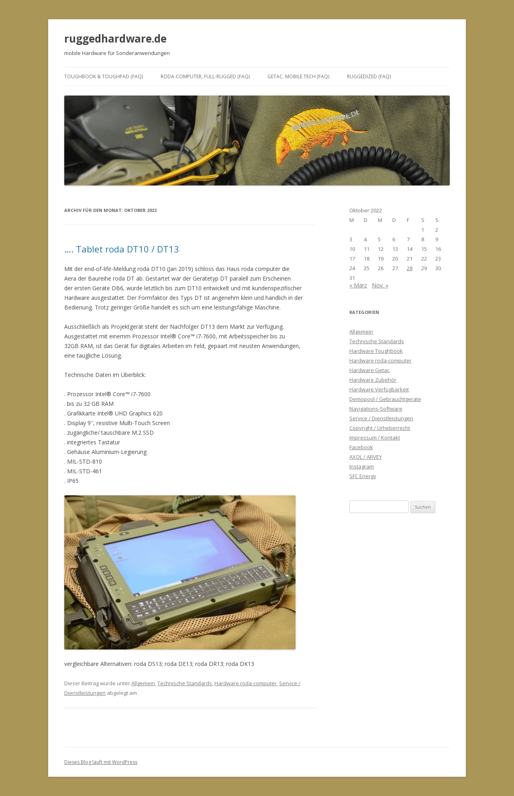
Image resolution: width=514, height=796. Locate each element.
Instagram (361, 466)
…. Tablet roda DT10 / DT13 (121, 249)
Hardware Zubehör (372, 379)
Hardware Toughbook (376, 350)
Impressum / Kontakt (374, 437)
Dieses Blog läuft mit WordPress (100, 762)
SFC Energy (362, 476)
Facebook (361, 447)
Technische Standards (184, 683)
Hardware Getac (369, 370)
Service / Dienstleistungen (381, 418)
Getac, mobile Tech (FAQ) (298, 76)
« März (358, 285)
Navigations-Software (375, 408)
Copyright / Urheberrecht (379, 428)
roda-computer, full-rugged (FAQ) (205, 76)
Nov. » (380, 285)
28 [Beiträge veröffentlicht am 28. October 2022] (409, 268)
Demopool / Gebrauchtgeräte (385, 399)
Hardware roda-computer (245, 683)
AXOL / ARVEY (365, 456)
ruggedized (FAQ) (369, 76)
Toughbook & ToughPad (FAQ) (103, 76)
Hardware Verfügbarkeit (379, 389)
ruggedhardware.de (115, 38)
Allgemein (143, 683)
